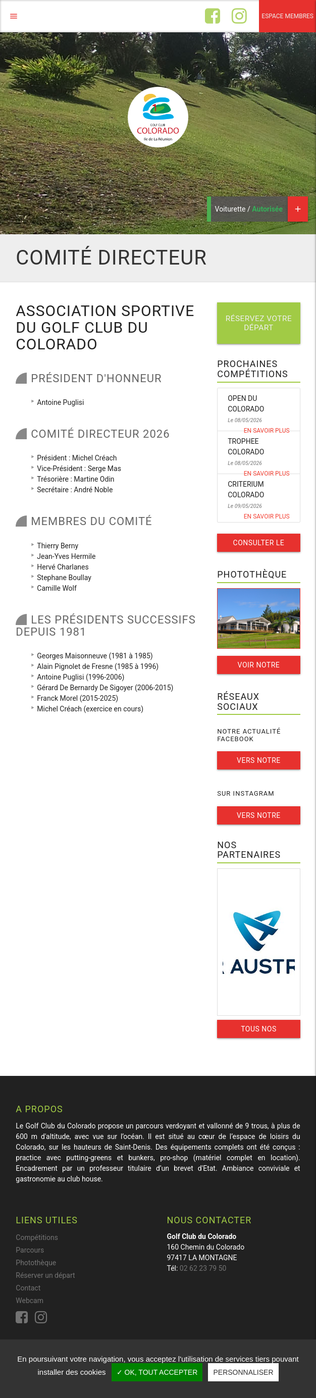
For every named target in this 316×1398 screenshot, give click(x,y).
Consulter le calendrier (259, 545)
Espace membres (287, 16)
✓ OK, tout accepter (157, 1372)
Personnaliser (243, 1372)
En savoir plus (267, 430)
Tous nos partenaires (259, 1031)
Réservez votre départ (259, 323)
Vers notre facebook (259, 762)
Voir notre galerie (259, 667)
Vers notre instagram (259, 817)
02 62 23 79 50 (203, 1268)
